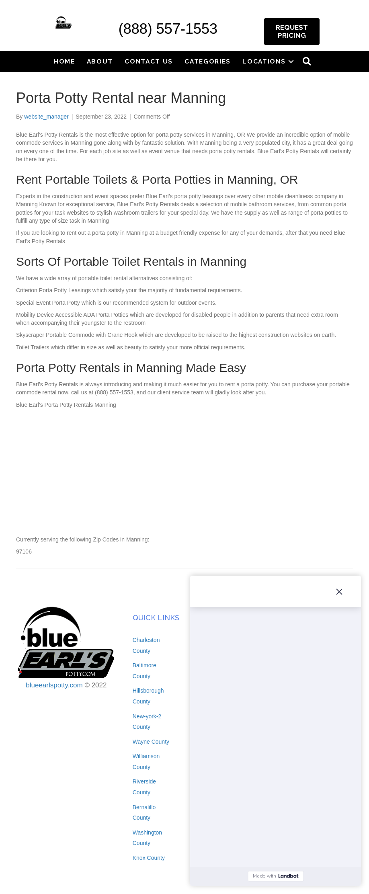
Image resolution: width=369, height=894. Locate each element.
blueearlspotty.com (54, 685)
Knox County (149, 858)
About (100, 61)
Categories (207, 61)
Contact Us (149, 61)
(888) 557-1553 (168, 29)
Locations (263, 61)
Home (64, 61)
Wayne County (151, 741)
